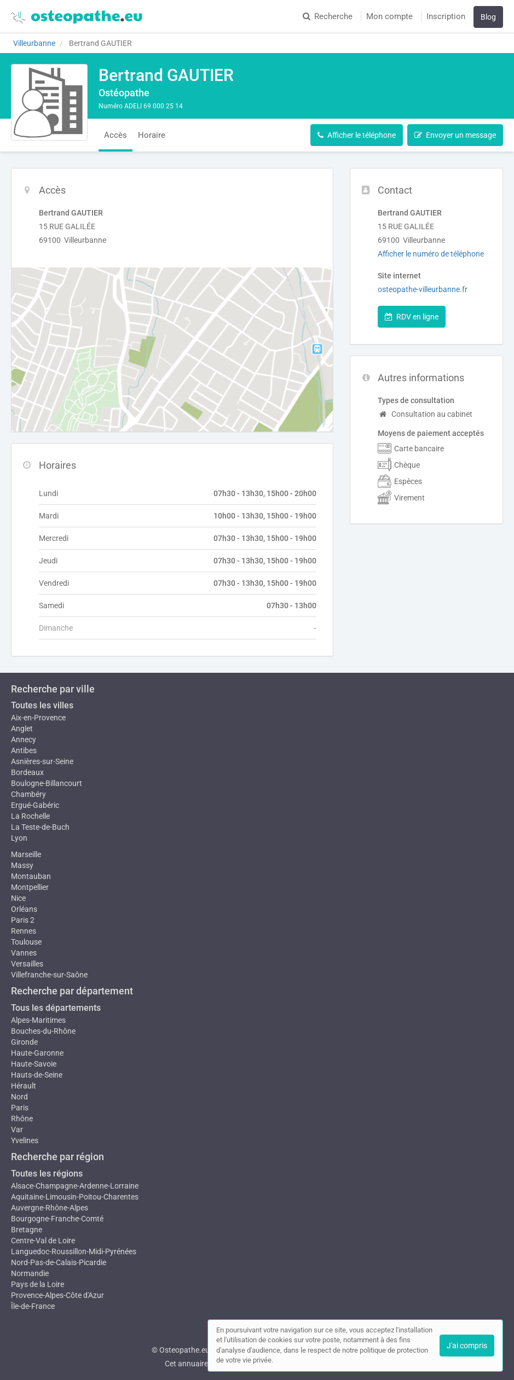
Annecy (23, 739)
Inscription (445, 16)
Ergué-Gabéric (35, 805)
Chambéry (28, 794)
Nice (18, 898)
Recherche (328, 16)
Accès (115, 135)
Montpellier (30, 887)
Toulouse (26, 942)
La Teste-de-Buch (40, 827)
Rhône (22, 1118)
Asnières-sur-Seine (42, 761)
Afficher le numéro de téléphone (431, 253)
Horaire (151, 135)
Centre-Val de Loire (43, 1240)
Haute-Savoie (33, 1063)
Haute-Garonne (37, 1053)
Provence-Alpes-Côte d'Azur (57, 1295)
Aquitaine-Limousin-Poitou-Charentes (74, 1196)
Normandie (30, 1273)
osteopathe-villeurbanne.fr (422, 289)
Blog (488, 17)
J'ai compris (467, 1345)
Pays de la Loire (37, 1284)
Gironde (24, 1042)
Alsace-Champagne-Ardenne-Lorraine (74, 1185)
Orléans (24, 909)
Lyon (19, 838)
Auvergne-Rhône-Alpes (49, 1207)
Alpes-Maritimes (38, 1020)
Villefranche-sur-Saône (49, 974)
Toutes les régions (47, 1173)
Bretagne (26, 1229)
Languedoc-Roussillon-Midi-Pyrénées (73, 1251)
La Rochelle (30, 816)
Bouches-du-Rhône (43, 1031)
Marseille (26, 854)
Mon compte (389, 16)
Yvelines (24, 1140)
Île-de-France (33, 1306)
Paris (19, 1107)
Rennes (23, 931)
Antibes (24, 750)
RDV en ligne (411, 316)
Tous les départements (56, 1008)
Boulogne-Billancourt (46, 783)
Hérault (23, 1085)
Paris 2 (22, 920)
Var (17, 1129)
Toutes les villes (42, 705)
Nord (19, 1096)
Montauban (31, 876)
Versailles (27, 963)
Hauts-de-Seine (36, 1074)
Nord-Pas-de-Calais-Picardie (58, 1262)
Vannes (24, 952)
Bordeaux (27, 772)
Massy (22, 865)
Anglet (22, 728)
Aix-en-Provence (38, 717)
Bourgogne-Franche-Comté (57, 1218)
